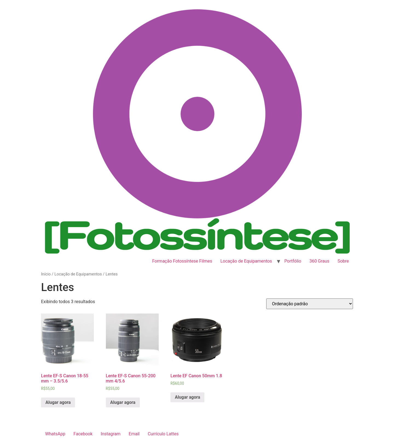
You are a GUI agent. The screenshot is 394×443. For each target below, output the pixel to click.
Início (46, 274)
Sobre (343, 261)
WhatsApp (55, 433)
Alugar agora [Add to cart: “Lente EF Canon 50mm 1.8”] (187, 397)
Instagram (110, 433)
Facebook (83, 433)
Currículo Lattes (163, 433)
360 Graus (319, 261)
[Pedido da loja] (309, 303)
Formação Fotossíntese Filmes (182, 261)
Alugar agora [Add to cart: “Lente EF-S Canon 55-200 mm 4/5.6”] (122, 402)
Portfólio (292, 261)
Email (134, 433)
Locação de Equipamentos (246, 261)
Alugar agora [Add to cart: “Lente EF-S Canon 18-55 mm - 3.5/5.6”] (58, 402)
